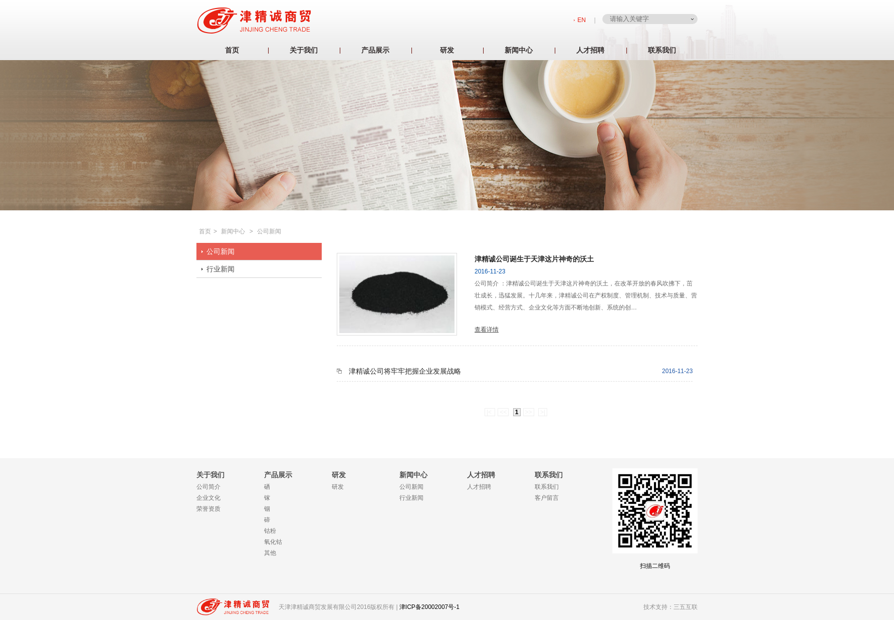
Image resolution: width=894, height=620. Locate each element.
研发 (447, 50)
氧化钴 (273, 541)
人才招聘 (590, 50)
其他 (270, 552)
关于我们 (304, 50)
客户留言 (547, 497)
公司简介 (208, 486)
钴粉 (270, 530)
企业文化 (208, 497)
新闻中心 (519, 50)
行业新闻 (220, 269)
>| (542, 412)
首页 (232, 50)
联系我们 (662, 50)
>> (528, 412)
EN (581, 20)
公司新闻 (269, 231)
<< (503, 412)
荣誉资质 (208, 508)
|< (490, 412)
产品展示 (375, 50)
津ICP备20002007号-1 (429, 606)
